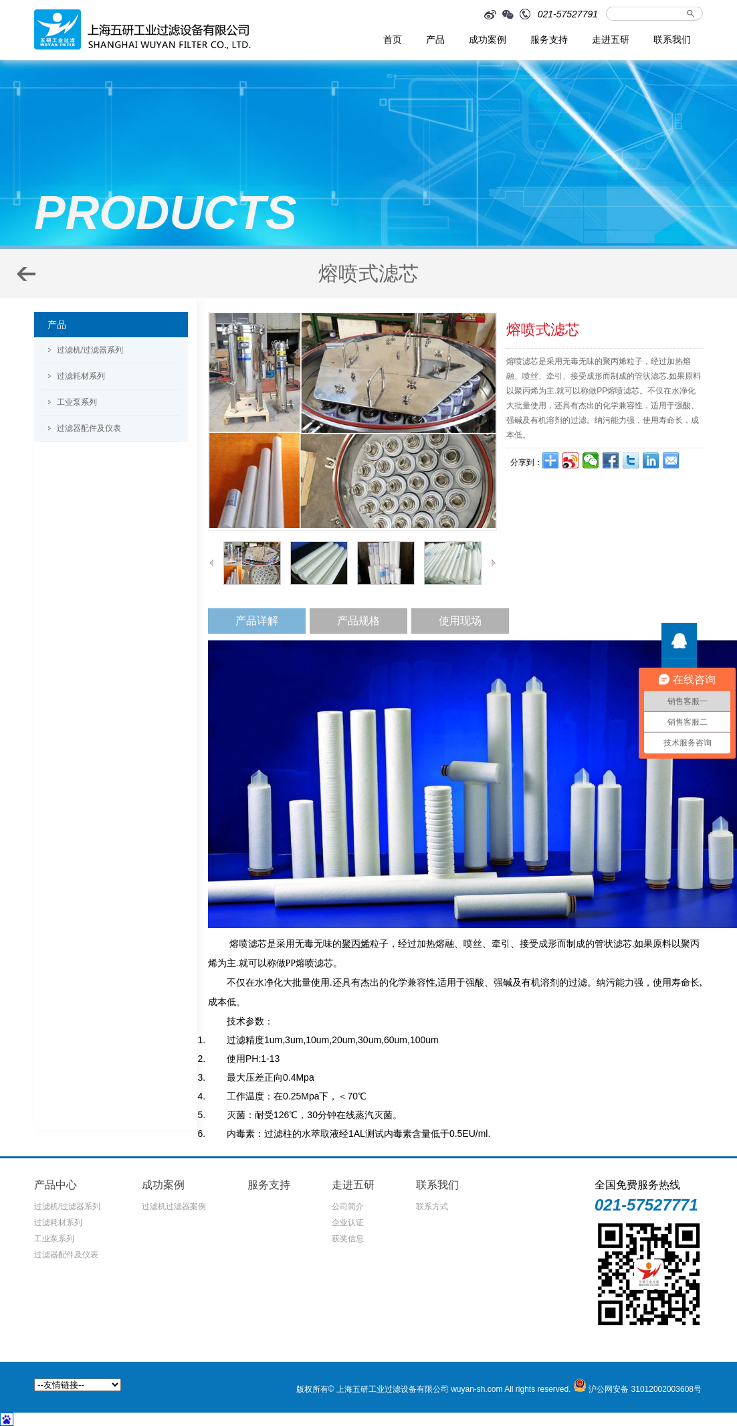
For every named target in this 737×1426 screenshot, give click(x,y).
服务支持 (549, 39)
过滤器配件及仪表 (89, 428)
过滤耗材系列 (81, 376)
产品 (435, 39)
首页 (392, 39)
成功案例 (487, 39)
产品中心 (55, 1184)
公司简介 (348, 1206)
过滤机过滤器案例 (174, 1206)
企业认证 (348, 1222)
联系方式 (432, 1206)
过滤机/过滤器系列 (90, 350)
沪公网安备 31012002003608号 (645, 1389)
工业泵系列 (77, 402)
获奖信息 (348, 1238)
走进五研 (610, 39)
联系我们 (672, 39)
